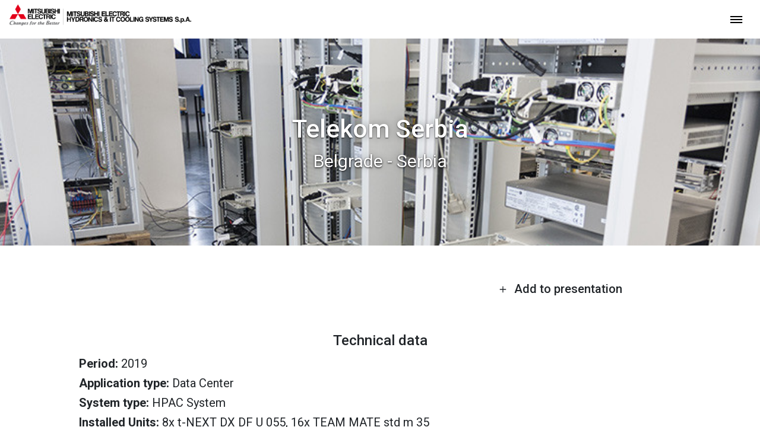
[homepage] (100, 20)
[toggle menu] (736, 18)
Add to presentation (560, 289)
